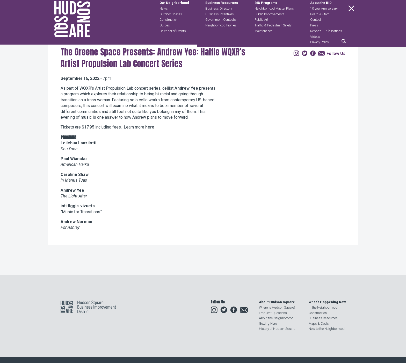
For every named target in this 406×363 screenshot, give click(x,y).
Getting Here (268, 323)
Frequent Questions (273, 313)
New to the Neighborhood (327, 329)
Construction (169, 31)
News (164, 20)
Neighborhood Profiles (221, 37)
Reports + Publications (326, 43)
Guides (165, 37)
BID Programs (266, 14)
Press (314, 37)
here (149, 158)
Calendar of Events (173, 43)
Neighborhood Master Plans (274, 20)
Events (95, 73)
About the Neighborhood (276, 318)
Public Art (261, 31)
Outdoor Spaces (171, 26)
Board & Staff (319, 26)
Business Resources (221, 14)
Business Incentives (219, 26)
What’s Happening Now (327, 302)
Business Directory (218, 20)
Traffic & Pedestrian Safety (273, 37)
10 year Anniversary (324, 20)
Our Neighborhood (174, 14)
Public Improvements (270, 26)
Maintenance (263, 43)
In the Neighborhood (323, 308)
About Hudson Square (277, 302)
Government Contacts (220, 31)
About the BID (321, 14)
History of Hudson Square (277, 329)
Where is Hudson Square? (277, 308)
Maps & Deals (319, 323)
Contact (315, 31)
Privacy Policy (319, 54)
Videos (315, 48)
